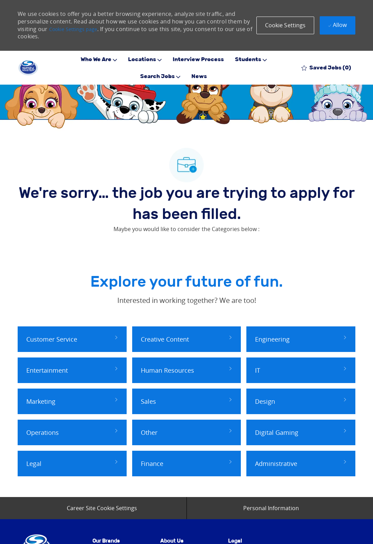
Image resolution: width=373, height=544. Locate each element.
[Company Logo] (28, 68)
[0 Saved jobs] (326, 67)
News (199, 76)
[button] (285, 25)
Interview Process (198, 59)
